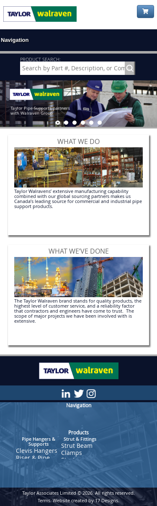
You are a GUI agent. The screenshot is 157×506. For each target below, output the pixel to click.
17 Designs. (107, 500)
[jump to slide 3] (74, 122)
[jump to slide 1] (58, 122)
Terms (44, 500)
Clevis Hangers (36, 451)
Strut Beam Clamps (77, 449)
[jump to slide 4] (83, 122)
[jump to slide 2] (66, 122)
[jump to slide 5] (91, 122)
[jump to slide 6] (99, 122)
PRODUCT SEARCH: (40, 59)
